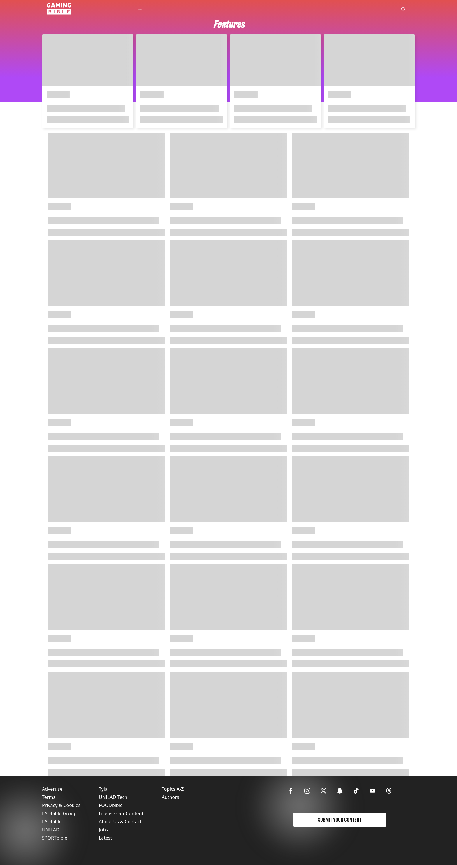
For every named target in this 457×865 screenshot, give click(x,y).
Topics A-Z (173, 789)
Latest (105, 838)
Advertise (52, 789)
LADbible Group (59, 813)
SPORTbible (54, 838)
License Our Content (121, 813)
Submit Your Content (340, 820)
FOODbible (111, 805)
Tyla (103, 789)
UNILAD (50, 830)
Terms (48, 797)
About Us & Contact (120, 821)
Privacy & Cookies (61, 805)
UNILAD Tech (113, 797)
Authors (170, 797)
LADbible (51, 821)
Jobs (103, 830)
